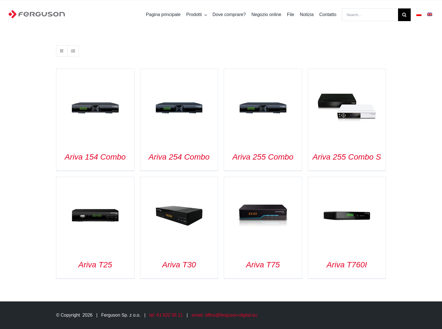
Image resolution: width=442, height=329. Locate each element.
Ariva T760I (347, 264)
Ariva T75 (263, 264)
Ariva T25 (95, 264)
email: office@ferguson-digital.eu (224, 315)
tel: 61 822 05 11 (166, 315)
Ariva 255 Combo (263, 157)
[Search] (404, 14)
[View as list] (72, 51)
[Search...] (370, 14)
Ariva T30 (179, 264)
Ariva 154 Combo (95, 157)
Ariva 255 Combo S (347, 157)
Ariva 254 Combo (179, 157)
